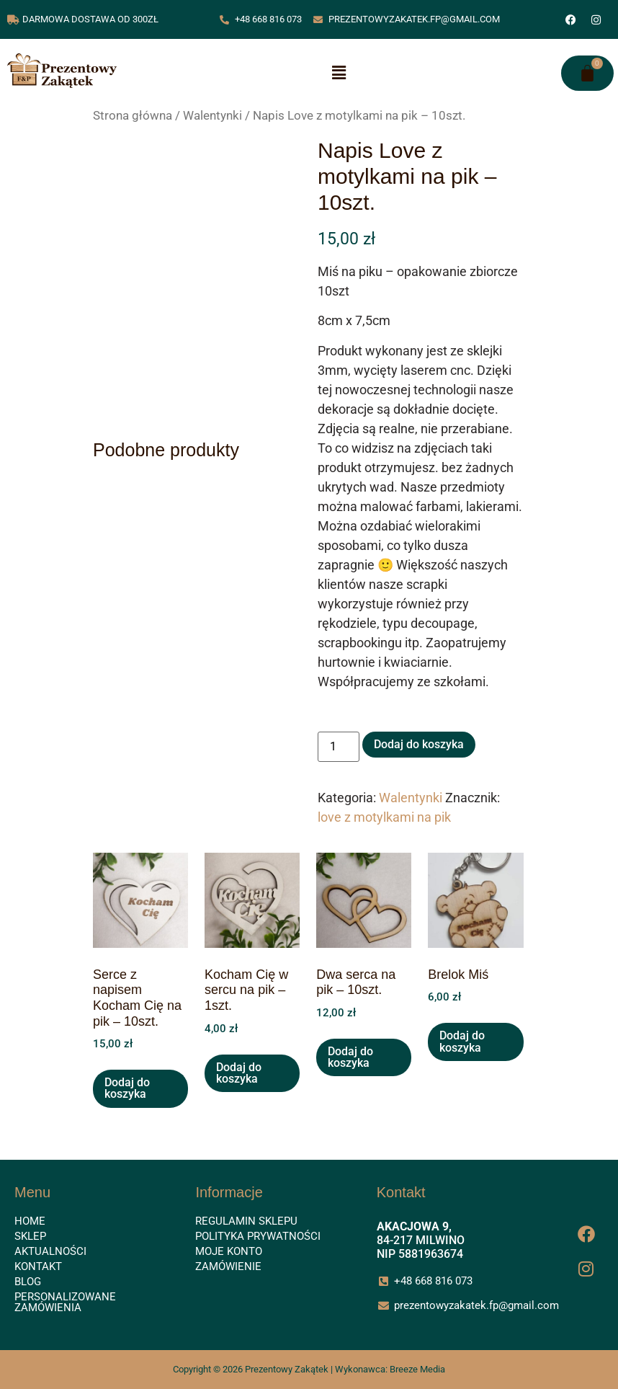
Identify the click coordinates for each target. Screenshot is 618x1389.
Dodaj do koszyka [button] (127, 1088)
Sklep (30, 1236)
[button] (338, 73)
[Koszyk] (587, 73)
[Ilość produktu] (338, 747)
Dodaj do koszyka (419, 744)
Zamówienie (228, 1266)
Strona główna (132, 116)
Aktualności (50, 1251)
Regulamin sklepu (246, 1221)
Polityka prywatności (258, 1236)
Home (29, 1221)
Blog (27, 1281)
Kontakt (38, 1266)
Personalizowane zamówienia (65, 1302)
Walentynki (212, 116)
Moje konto (228, 1251)
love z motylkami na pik (384, 817)
